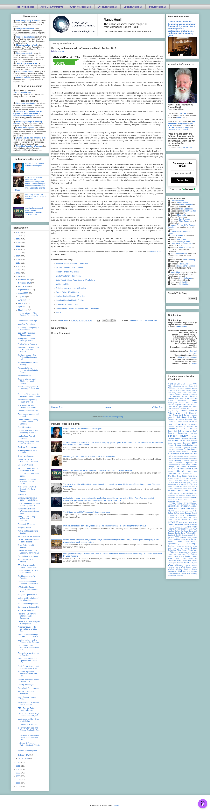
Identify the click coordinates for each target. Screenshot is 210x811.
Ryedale (171, 531)
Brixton (176, 409)
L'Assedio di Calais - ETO (67, 304)
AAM (195, 384)
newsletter (171, 498)
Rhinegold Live (178, 527)
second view (192, 535)
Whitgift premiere (24, 527)
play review (192, 517)
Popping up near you (26, 685)
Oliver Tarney (184, 221)
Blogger (116, 805)
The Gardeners (181, 552)
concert (194, 433)
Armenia (178, 390)
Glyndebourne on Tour (176, 465)
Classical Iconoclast (193, 352)
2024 (18, 239)
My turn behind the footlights (29, 536)
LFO (195, 480)
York (174, 576)
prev (195, 519)
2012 (18, 763)
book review (191, 403)
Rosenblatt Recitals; (176, 529)
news (194, 495)
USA (189, 560)
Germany (193, 460)
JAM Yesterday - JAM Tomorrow (26, 693)
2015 (18, 270)
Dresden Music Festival (184, 445)
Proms (181, 522)
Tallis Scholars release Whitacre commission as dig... (28, 511)
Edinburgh (177, 447)
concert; (194, 436)
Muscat (185, 488)
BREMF (171, 405)
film (184, 456)
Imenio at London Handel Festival (70, 300)
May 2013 (22, 303)
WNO (189, 574)
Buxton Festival (187, 411)
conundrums (185, 438)
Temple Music (187, 550)
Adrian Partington (186, 205)
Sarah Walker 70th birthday (67, 292)
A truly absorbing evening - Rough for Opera (28, 401)
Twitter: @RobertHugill (80, 7)
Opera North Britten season (28, 688)
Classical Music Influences (178, 130)
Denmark (186, 443)
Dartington (177, 443)
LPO (186, 484)
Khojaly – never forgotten (27, 751)
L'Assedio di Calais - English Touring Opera (29, 622)
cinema (178, 429)
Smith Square (192, 537)
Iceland (189, 471)
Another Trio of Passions (27, 344)
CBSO (191, 421)
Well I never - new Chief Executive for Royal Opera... (27, 489)
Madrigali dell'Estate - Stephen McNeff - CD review (77, 308)
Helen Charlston (189, 211)
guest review (191, 469)
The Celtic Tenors (177, 201)
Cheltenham (180, 427)
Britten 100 (187, 407)
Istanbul (186, 474)
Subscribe (182, 180)
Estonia (184, 451)
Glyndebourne (191, 463)
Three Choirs (173, 558)
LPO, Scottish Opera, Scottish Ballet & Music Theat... (28, 589)
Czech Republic (191, 440)
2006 (18, 783)
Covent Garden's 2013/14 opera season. (28, 572)
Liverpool (182, 482)
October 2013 (23, 286)
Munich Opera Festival (175, 488)
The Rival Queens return (27, 447)
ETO (189, 451)
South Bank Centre (187, 541)
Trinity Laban (187, 558)
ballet (174, 392)
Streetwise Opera (191, 546)
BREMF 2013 (23, 494)
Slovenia (183, 537)
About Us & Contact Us (52, 7)
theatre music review (176, 556)
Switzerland (172, 550)
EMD (178, 449)
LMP (188, 482)
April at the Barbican (26, 610)
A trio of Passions (24, 376)
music (189, 488)
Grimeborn (192, 467)
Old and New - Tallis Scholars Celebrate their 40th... (28, 648)
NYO (195, 502)
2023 (18, 242)
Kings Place (187, 476)
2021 (18, 249)
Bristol (184, 405)
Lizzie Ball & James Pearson (182, 243)
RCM (195, 522)
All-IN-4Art (181, 388)
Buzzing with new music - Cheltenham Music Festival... (27, 381)
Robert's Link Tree (25, 7)
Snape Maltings (174, 539)
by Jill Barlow (184, 415)
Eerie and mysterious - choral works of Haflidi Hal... (27, 674)
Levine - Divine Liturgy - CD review (70, 296)
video (186, 563)
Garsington (179, 461)
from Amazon (181, 327)
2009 (18, 773)
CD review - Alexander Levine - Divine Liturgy (27, 566)
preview (61, 51)
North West (182, 500)
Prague (184, 519)
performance (192, 515)
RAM (190, 522)
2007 (18, 780)
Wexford (171, 569)
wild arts (186, 571)
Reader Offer (172, 525)
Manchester (177, 486)
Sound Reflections (25, 427)
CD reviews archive (133, 7)
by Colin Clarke (188, 413)
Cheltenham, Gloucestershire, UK (143, 320)
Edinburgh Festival (190, 447)
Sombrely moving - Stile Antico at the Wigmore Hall (27, 357)
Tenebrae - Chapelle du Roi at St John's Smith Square (28, 349)
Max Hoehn (181, 215)
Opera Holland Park (175, 506)
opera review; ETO (181, 511)
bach (169, 392)
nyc (190, 502)
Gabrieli (170, 460)
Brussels (183, 409)
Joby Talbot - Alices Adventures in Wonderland (75, 280)
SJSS (177, 537)
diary (194, 443)
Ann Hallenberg (189, 260)
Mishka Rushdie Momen (185, 266)
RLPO (189, 527)
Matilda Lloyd (184, 284)
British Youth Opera (175, 407)
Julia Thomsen (184, 219)
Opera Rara (185, 508)
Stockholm (171, 546)
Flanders (177, 458)
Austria (189, 390)
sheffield (171, 537)
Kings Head (176, 476)
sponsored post (183, 544)
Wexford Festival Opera (186, 569)
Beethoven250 (182, 400)
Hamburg (171, 471)
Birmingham (172, 403)
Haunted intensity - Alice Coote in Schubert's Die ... (28, 315)
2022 (18, 246)
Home (58, 312)
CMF (179, 431)
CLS (175, 431)
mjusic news (187, 486)
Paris (182, 515)
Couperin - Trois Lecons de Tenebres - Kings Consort (29, 395)
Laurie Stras (175, 272)
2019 (18, 256)
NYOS (170, 504)
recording (193, 525)
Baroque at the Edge (190, 394)
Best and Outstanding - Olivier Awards (27, 334)
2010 (18, 770)
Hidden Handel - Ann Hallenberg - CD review (28, 460)
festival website (156, 252)
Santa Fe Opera (187, 533)
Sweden (194, 548)
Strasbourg (180, 546)
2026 (18, 232)
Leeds (182, 478)
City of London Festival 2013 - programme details (27, 481)
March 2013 (23, 310)
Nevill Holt (193, 493)
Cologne (171, 433)
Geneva (186, 460)
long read (180, 484)
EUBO (194, 451)
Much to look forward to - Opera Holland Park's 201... (27, 661)
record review (183, 525)
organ (190, 511)
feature (187, 454)
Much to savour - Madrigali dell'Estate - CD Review (28, 636)
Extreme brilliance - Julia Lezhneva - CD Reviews (28, 552)
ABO (169, 386)
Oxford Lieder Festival (182, 513)
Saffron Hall (179, 531)
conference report (174, 438)
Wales (170, 565)
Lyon (195, 484)
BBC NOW (184, 398)
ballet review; (192, 392)
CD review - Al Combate (27, 725)
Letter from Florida (181, 480)
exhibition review (178, 454)
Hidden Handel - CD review (67, 272)
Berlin (194, 400)
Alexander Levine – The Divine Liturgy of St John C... (28, 629)
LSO (190, 484)
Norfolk (194, 498)
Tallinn (179, 550)
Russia (190, 529)
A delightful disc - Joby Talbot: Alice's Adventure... (26, 519)
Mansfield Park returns (26, 324)
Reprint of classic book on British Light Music (28, 469)
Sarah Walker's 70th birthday (25, 561)
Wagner (194, 563)
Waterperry (179, 565)
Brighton (178, 405)
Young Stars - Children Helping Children (26, 339)
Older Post (157, 407)
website (194, 565)
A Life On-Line (174, 384)
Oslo (195, 511)
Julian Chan (181, 239)
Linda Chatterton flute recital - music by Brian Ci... (29, 504)
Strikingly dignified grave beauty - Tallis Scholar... (28, 499)
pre (190, 519)
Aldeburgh (172, 388)
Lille (176, 482)
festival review (178, 456)
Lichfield (171, 482)
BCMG (170, 400)
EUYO (170, 454)
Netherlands (184, 493)
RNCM (194, 527)
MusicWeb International (187, 357)
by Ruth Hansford (181, 417)
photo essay (182, 517)
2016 (18, 266)
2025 (18, 236)
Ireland (179, 474)
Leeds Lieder (191, 478)
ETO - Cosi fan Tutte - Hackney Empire (26, 709)
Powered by (182, 189)
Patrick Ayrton (184, 264)
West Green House (189, 567)
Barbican (178, 394)
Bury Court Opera (174, 411)
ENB (181, 449)
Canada (179, 421)
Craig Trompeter (177, 235)
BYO (176, 419)
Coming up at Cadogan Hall (28, 607)
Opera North (173, 508)
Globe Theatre (175, 462)
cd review (180, 424)
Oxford (170, 513)
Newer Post (57, 407)
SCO (195, 533)
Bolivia (182, 403)
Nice (177, 498)
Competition (182, 433)
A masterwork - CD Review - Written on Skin (29, 704)
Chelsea (171, 427)
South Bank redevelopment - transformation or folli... (28, 667)
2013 (18, 277)
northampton (193, 500)
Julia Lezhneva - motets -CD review (71, 288)
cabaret (182, 419)
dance (170, 443)
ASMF (184, 390)
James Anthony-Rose (179, 254)
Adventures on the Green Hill (185, 386)
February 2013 (24, 755)
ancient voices (191, 388)
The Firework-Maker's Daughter (26, 577)
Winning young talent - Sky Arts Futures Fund (28, 443)
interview (172, 473)
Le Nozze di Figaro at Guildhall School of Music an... (29, 745)
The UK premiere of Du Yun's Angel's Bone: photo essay (87, 512)
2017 (18, 263)
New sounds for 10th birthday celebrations (27, 406)
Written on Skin (62, 284)
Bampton (171, 394)
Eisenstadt (171, 449)
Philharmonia (172, 517)
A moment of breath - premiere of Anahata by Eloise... (28, 370)
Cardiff (185, 421)
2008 (18, 776)
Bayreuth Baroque (180, 396)
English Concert (190, 449)
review (170, 527)
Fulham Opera (191, 458)
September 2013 (25, 290)
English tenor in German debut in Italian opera (82, 428)
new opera (171, 495)
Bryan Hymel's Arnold (26, 456)
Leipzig (170, 480)
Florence (183, 458)
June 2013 (22, 300)
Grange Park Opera (177, 467)
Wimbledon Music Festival (177, 574)
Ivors (195, 474)
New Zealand (186, 495)
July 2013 (22, 297)
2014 (18, 273)
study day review (175, 548)
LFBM (191, 480)
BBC (177, 398)
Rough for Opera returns (27, 595)
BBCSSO (193, 398)
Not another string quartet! (28, 604)
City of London (185, 429)
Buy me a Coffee (185, 148)
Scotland (171, 535)
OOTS (189, 504)
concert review (178, 435)
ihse (195, 471)
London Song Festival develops (26, 437)
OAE (174, 504)
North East (172, 500)
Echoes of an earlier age (27, 321)
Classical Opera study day (28, 556)
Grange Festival (190, 465)
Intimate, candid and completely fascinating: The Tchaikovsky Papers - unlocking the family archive (104, 526)
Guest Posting (180, 469)
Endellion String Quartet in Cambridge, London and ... (28, 389)
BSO (188, 409)
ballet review (182, 392)
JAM (169, 476)
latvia (195, 476)
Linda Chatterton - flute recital (68, 276)
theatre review (191, 556)
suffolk (187, 548)
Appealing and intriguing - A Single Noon (28, 329)
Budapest (194, 409)
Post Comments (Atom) (113, 417)
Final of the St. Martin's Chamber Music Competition (27, 616)
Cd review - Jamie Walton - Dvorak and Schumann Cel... (28, 737)
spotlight (193, 543)
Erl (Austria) (177, 451)
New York (179, 495)
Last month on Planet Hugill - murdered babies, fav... (28, 715)
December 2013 (24, 280)
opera (194, 504)
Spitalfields (172, 544)
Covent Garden (178, 440)
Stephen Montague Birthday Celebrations (29, 680)
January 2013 (23, 758)
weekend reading (174, 567)
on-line (179, 504)
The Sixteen (192, 554)
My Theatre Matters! (25, 465)
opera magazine (190, 506)
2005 (18, 787)
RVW (195, 529)
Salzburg (171, 533)
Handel (180, 471)
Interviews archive (157, 7)
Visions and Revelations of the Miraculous (28, 599)
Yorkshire (180, 576)
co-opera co (186, 431)
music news (183, 491)
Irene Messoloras (186, 209)
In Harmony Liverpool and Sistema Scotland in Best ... (28, 730)
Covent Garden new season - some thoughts (29, 541)
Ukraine (184, 560)
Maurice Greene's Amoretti (28, 411)
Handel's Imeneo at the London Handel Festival (28, 583)
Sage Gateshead (190, 531)
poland (170, 519)
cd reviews (192, 424)
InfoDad (193, 363)
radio (186, 522)
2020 (18, 253)
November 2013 (24, 283)
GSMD (170, 469)
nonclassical (186, 498)
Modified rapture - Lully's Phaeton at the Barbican (28, 641)
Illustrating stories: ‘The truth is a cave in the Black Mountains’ (89, 456)
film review (190, 456)
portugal (177, 519)
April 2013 (22, 307)
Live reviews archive (107, 7)
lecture (176, 478)
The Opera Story (179, 554)
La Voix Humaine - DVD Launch (69, 268)
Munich (194, 486)
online (184, 504)
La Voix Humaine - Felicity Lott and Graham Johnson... (28, 422)
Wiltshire (194, 571)
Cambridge (172, 421)
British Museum (192, 405)
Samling (178, 533)
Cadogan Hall (191, 419)
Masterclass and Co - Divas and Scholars (28, 720)
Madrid (170, 486)
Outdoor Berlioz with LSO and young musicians (27, 432)
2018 (18, 260)
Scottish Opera (181, 535)
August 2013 (23, 293)
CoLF (195, 431)
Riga (185, 527)
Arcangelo (171, 390)
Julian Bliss (184, 282)
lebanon (170, 478)
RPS (186, 529)
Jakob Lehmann (185, 278)
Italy (191, 474)
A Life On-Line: (186, 384)
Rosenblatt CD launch (26, 524)
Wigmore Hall (175, 571)
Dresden (171, 445)
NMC (180, 498)
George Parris (184, 241)
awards (194, 390)
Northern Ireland (175, 502)
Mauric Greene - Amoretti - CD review (72, 264)
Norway (185, 502)
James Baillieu (182, 203)
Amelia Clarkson (185, 248)
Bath (169, 396)
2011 (18, 766)
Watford (187, 565)
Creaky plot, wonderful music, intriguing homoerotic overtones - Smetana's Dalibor (97, 470)
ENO (170, 451)
